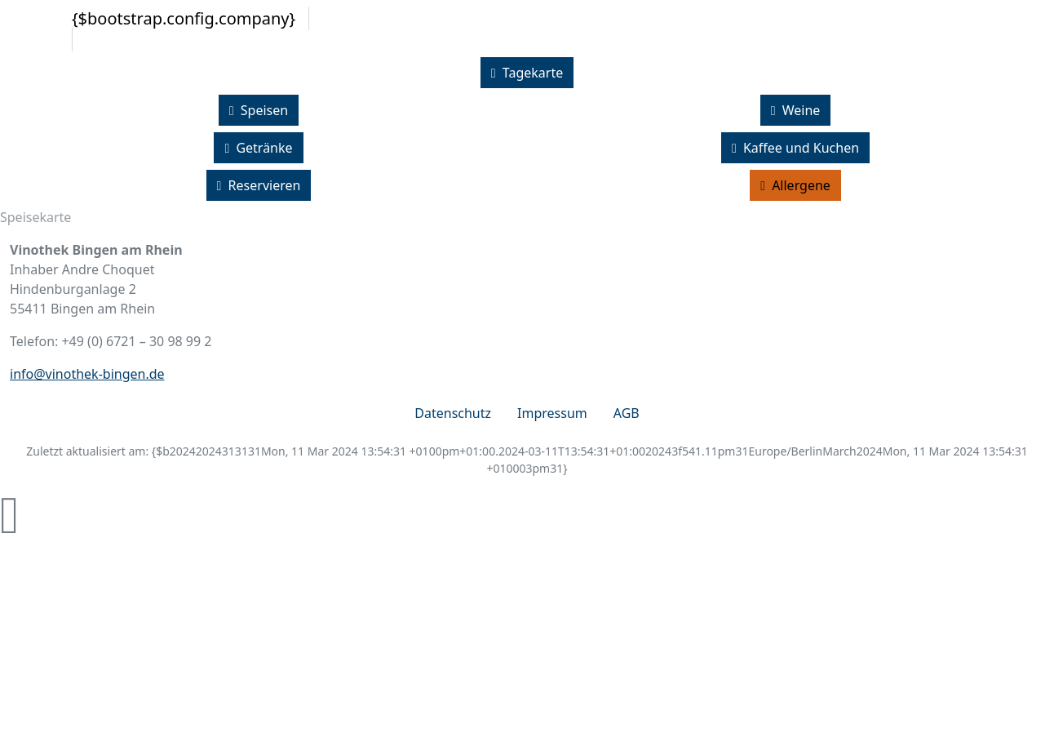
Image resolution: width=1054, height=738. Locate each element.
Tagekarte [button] (527, 73)
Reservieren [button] (259, 185)
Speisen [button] (258, 110)
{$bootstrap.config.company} (183, 18)
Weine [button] (796, 110)
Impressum (552, 413)
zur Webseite (540, 715)
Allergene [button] (795, 185)
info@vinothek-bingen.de (87, 374)
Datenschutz (452, 413)
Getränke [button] (258, 148)
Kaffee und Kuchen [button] (795, 148)
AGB (626, 413)
